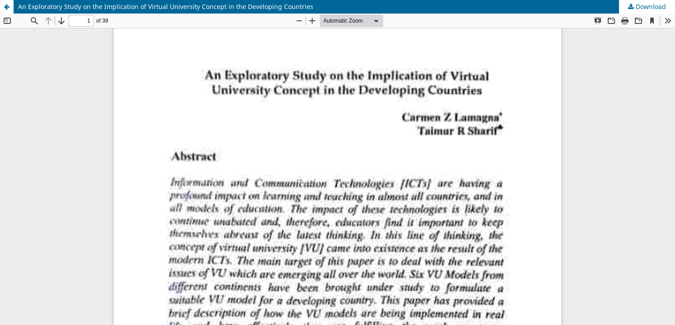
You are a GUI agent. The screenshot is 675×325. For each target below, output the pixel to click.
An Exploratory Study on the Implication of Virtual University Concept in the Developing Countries (165, 6)
